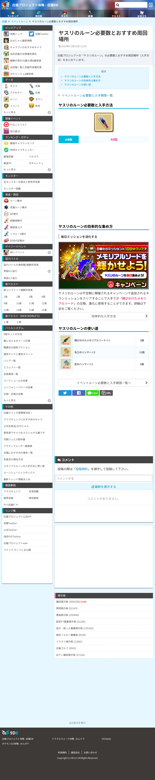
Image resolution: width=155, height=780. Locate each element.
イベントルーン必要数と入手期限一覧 (87, 95)
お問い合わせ (90, 752)
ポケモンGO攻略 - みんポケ (15, 743)
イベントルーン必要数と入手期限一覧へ (104, 383)
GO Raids (106, 738)
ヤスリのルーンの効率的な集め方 (82, 80)
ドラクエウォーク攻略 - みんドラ (68, 738)
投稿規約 (82, 469)
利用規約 (62, 752)
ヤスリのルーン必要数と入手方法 (82, 76)
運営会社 (75, 752)
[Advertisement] (104, 182)
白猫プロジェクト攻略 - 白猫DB (35, 4)
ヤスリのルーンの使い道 (77, 84)
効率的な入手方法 (104, 316)
